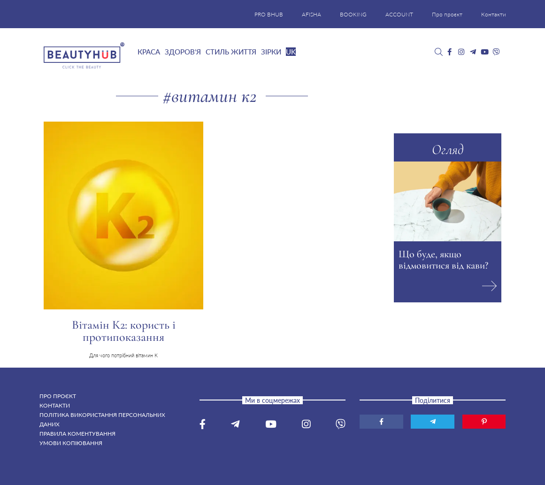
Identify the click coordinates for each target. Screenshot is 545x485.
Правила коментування (77, 433)
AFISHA (311, 14)
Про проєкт (447, 14)
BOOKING (353, 14)
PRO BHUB (268, 14)
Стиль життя (231, 51)
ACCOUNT (399, 14)
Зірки (271, 51)
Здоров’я (183, 51)
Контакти (493, 14)
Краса (149, 51)
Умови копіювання (70, 443)
